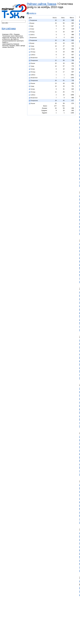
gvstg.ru (32, 13)
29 (29, 100)
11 (29, 49)
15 (29, 60)
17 (29, 66)
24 (29, 86)
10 (29, 46)
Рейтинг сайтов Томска (41, 3)
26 (29, 92)
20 (29, 75)
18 (29, 69)
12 (29, 52)
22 (29, 80)
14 (29, 57)
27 (29, 95)
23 (29, 83)
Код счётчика (9, 28)
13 (29, 54)
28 (29, 97)
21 (29, 77)
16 (29, 63)
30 (29, 103)
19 (29, 72)
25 (29, 89)
